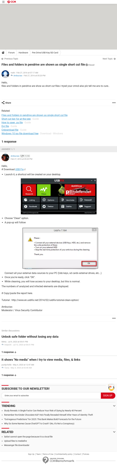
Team (38, 454)
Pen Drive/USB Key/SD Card (45, 52)
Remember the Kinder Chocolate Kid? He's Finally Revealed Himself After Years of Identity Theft (48, 415)
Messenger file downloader (16, 445)
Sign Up (31, 454)
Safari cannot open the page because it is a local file (28, 436)
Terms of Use (48, 454)
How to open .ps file (12, 122)
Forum (11, 52)
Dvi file (5, 126)
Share (8, 103)
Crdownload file (10, 129)
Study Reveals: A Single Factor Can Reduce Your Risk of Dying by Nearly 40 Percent (43, 410)
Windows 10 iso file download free (20, 133)
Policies (86, 454)
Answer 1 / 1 (8, 149)
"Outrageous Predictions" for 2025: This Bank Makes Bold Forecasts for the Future (42, 419)
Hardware (23, 52)
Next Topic (108, 58)
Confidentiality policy (64, 454)
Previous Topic (11, 58)
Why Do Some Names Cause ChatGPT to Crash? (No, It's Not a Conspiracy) (39, 423)
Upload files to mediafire (15, 441)
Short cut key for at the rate (16, 118)
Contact (77, 454)
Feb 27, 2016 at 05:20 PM (34, 75)
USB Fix (19, 169)
